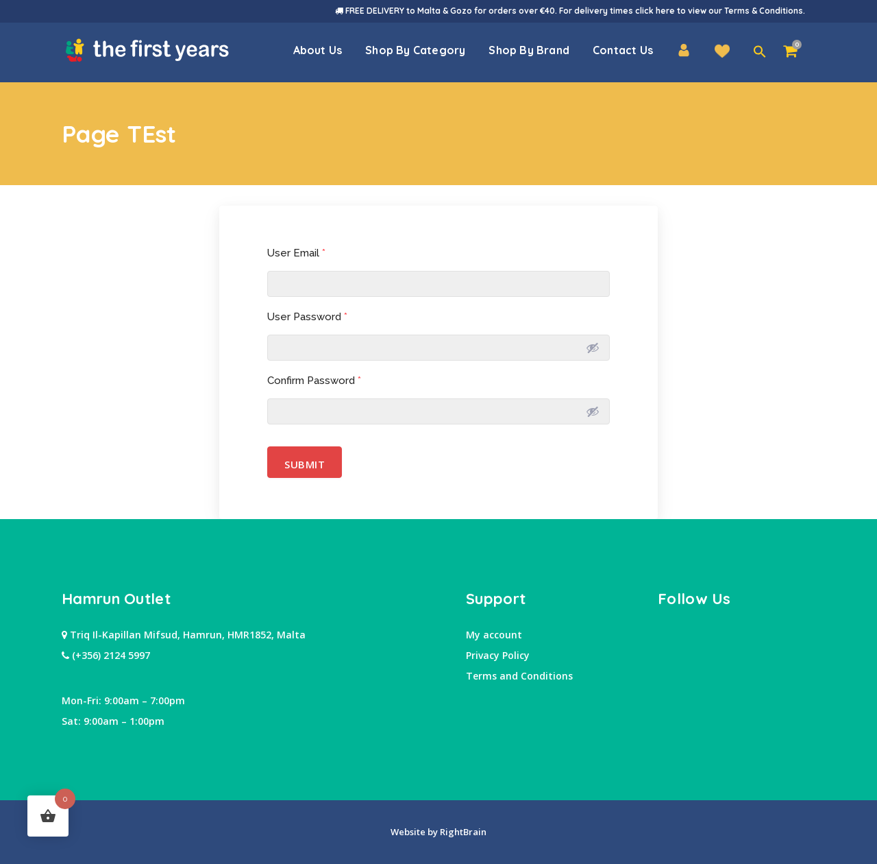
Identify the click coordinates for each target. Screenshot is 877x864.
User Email (296, 253)
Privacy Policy (498, 655)
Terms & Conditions (763, 10)
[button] (759, 52)
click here (655, 10)
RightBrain (462, 832)
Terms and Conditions (519, 675)
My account (494, 634)
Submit (304, 462)
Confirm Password (314, 380)
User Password (307, 317)
